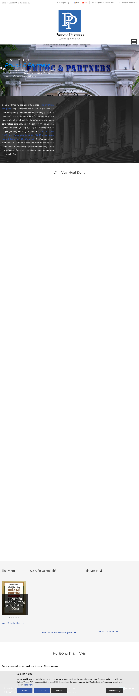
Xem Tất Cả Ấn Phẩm (13, 623)
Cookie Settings (114, 690)
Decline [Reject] (59, 690)
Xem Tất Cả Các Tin (107, 632)
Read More (28, 685)
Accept (24, 690)
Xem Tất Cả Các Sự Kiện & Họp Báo (59, 632)
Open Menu (134, 41)
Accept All (42, 690)
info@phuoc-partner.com (104, 3)
